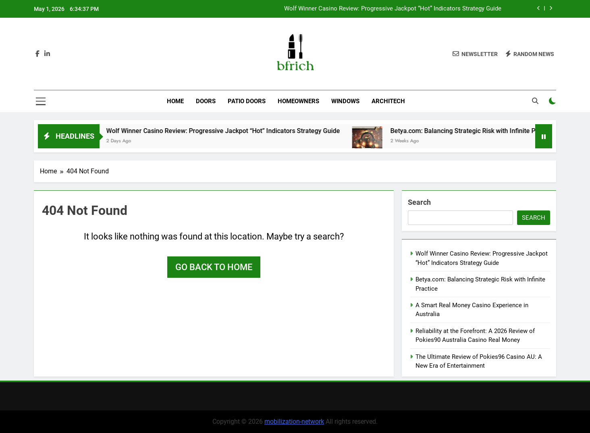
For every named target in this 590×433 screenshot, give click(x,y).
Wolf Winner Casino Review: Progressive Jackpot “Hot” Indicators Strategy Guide (392, 9)
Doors (206, 101)
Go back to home (213, 267)
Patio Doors (247, 101)
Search (419, 202)
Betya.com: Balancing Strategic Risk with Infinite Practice (484, 131)
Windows (345, 101)
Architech (388, 101)
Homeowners (298, 101)
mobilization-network (294, 421)
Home (175, 101)
